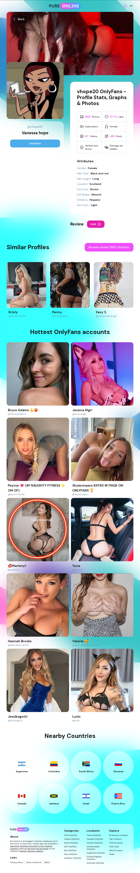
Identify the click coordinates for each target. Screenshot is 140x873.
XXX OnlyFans (70, 846)
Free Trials (114, 846)
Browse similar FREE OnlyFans (109, 247)
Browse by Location (118, 835)
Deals (111, 854)
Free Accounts (116, 843)
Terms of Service (33, 862)
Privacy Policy (16, 862)
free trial (31, 848)
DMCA (47, 862)
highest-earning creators (31, 851)
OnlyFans (35, 143)
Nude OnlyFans (71, 843)
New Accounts (116, 850)
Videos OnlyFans (72, 839)
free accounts (42, 848)
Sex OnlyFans (70, 850)
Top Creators (115, 839)
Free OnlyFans (70, 835)
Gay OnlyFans (70, 854)
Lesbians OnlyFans (72, 858)
